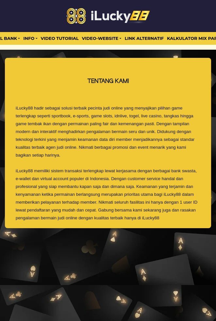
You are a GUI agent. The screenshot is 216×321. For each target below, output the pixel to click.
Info (28, 38)
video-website (100, 38)
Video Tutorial (60, 38)
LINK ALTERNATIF (144, 38)
